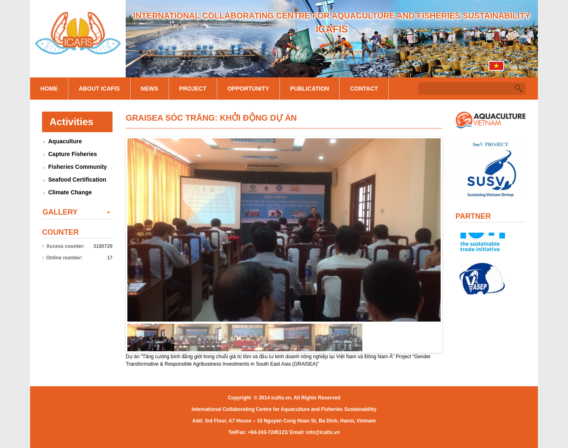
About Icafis (99, 88)
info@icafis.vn (323, 432)
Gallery (59, 212)
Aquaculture (65, 141)
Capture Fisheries (72, 154)
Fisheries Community (77, 166)
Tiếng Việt (516, 67)
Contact (364, 88)
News (149, 88)
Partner (473, 216)
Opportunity (248, 88)
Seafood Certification (77, 179)
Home (49, 88)
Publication (309, 88)
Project (193, 88)
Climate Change (70, 192)
